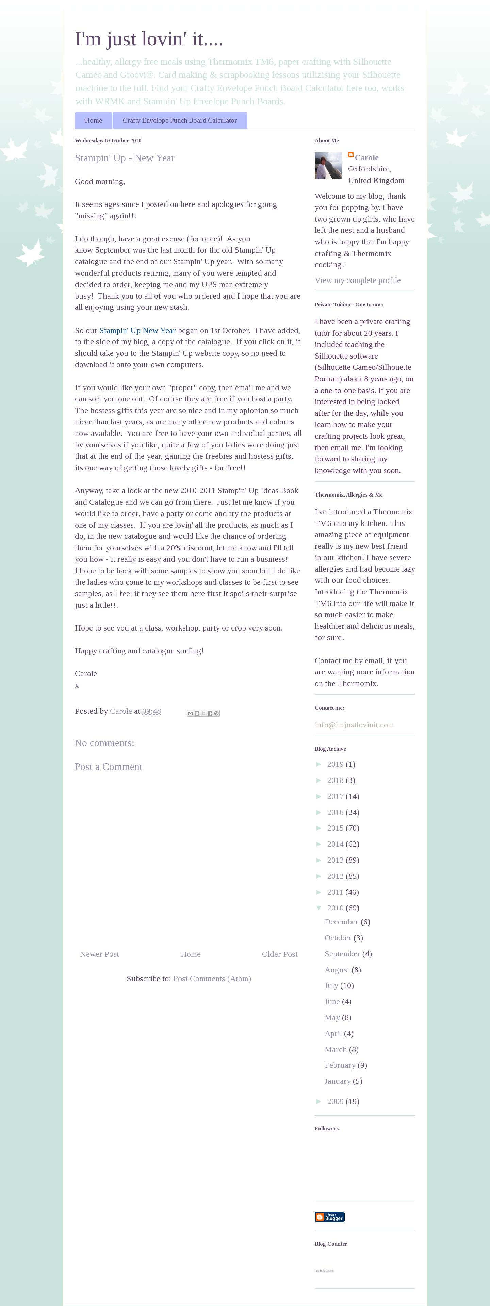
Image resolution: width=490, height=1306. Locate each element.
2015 (336, 827)
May (333, 1017)
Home (93, 120)
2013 (336, 859)
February (341, 1065)
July (332, 985)
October (339, 937)
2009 (336, 1101)
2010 (336, 907)
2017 (336, 796)
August (338, 969)
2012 (336, 875)
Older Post (280, 954)
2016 (336, 812)
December (343, 921)
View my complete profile (358, 280)
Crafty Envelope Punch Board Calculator (180, 120)
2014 (336, 843)
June (333, 1001)
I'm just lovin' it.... (149, 38)
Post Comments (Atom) (212, 978)
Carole (367, 157)
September (343, 953)
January (339, 1081)
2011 (336, 891)
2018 (336, 780)
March (337, 1049)
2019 (336, 764)
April (334, 1033)
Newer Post (99, 954)
